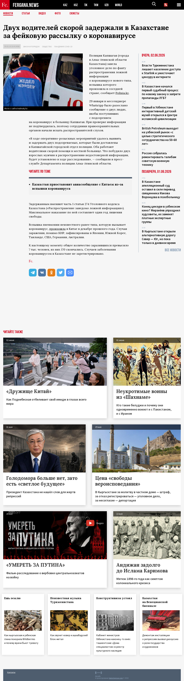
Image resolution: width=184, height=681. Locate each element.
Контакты (11, 671)
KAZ (65, 5)
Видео (43, 13)
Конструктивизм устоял (110, 600)
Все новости (173, 250)
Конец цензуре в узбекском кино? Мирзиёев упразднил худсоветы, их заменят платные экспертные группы (161, 214)
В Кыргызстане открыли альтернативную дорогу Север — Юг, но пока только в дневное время (159, 237)
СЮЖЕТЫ (76, 13)
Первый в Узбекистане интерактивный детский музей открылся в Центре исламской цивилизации (159, 113)
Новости (8, 13)
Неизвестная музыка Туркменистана (67, 600)
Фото (59, 13)
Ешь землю (14, 598)
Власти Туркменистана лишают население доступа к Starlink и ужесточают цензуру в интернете (161, 71)
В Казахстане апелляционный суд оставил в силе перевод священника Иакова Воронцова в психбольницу (161, 189)
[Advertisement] (92, 306)
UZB (107, 5)
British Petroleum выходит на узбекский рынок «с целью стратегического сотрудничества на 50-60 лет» (160, 136)
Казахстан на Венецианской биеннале (156, 602)
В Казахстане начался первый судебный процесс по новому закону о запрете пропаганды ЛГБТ (161, 92)
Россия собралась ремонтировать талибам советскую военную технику (159, 159)
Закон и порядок (31, 46)
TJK (86, 5)
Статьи (26, 13)
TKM (96, 5)
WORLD (119, 5)
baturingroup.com (116, 677)
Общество (47, 46)
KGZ (76, 5)
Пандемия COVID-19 (63, 46)
